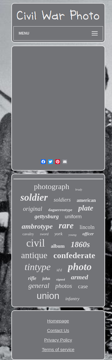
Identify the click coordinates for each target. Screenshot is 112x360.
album (58, 246)
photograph (51, 186)
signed (60, 279)
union (48, 296)
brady (78, 189)
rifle (32, 278)
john (46, 278)
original (32, 208)
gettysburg (47, 216)
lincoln (86, 227)
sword (44, 234)
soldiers (62, 200)
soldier (34, 197)
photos (63, 285)
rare (66, 225)
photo (79, 266)
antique (34, 255)
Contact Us (58, 330)
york (58, 233)
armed (79, 277)
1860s (80, 244)
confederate (74, 255)
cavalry (28, 234)
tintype (37, 266)
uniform (73, 216)
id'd (59, 270)
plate (85, 208)
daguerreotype (60, 210)
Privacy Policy (58, 339)
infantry (72, 298)
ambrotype (37, 226)
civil (35, 243)
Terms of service (58, 349)
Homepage (58, 320)
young (72, 234)
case (83, 286)
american (86, 200)
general (38, 285)
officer (88, 234)
